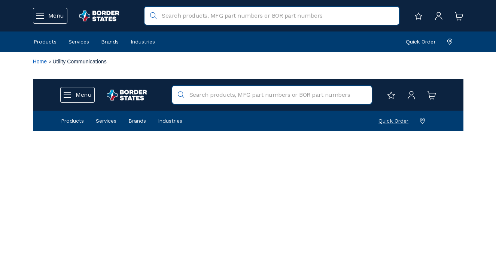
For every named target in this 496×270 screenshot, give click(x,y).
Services (79, 42)
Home (40, 61)
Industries (143, 42)
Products (45, 42)
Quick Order (421, 42)
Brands (110, 42)
